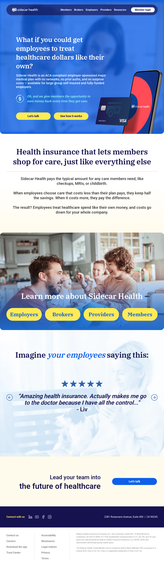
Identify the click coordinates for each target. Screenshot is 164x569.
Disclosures (48, 541)
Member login (143, 9)
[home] (25, 9)
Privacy (45, 552)
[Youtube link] (37, 517)
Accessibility (48, 535)
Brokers (78, 9)
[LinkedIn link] (30, 517)
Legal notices (49, 546)
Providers (105, 9)
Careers (11, 541)
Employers (92, 9)
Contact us (12, 535)
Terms (45, 558)
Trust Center (13, 552)
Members (66, 9)
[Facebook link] (43, 517)
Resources (120, 9)
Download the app (16, 546)
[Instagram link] (50, 517)
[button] (9, 397)
